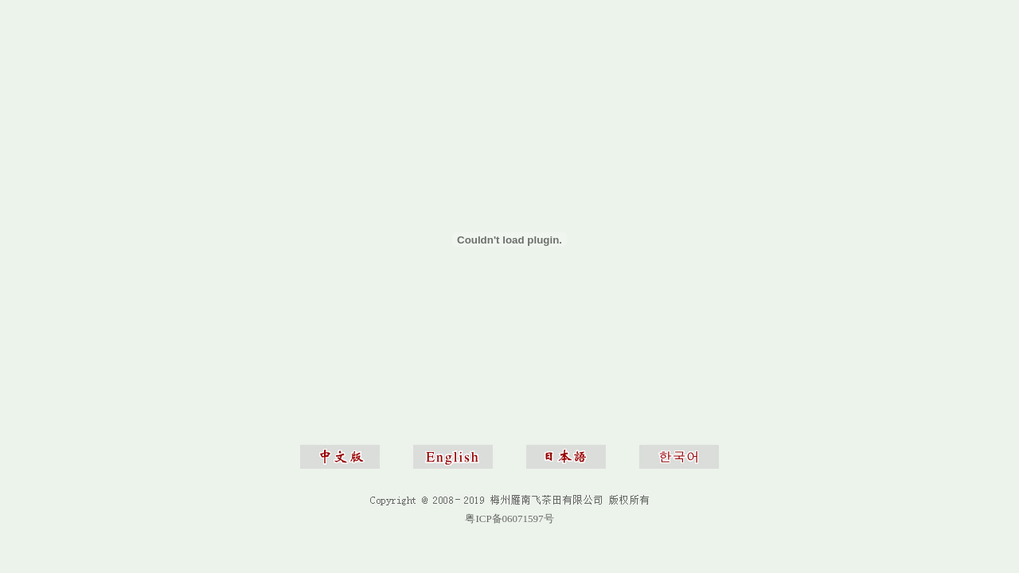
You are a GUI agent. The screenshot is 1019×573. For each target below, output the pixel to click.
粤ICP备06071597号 (509, 518)
